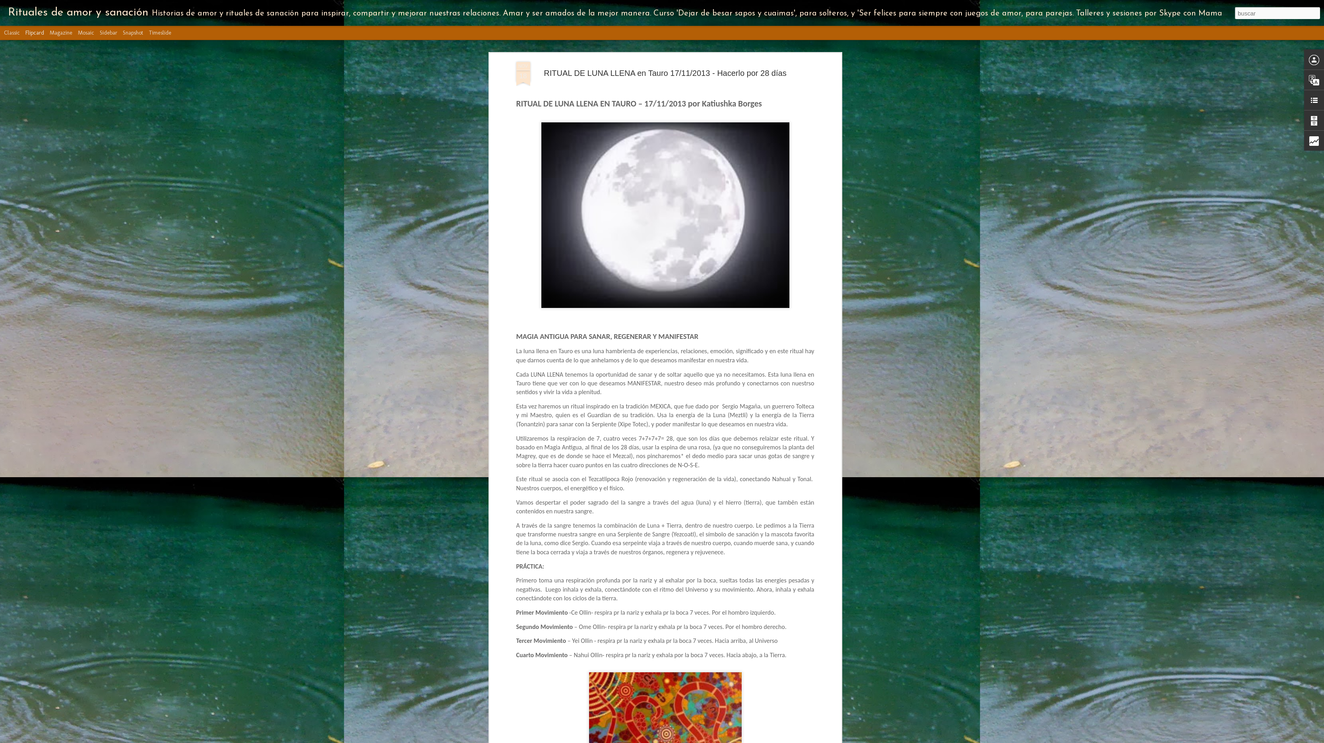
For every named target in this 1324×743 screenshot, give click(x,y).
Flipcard (34, 32)
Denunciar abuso (795, 738)
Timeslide (160, 32)
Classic (12, 32)
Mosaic (86, 32)
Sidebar (108, 32)
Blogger (769, 738)
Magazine (61, 32)
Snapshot (133, 32)
